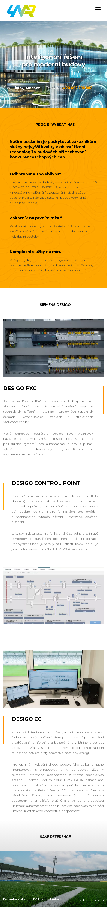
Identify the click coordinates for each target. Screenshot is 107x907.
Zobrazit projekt (92, 900)
